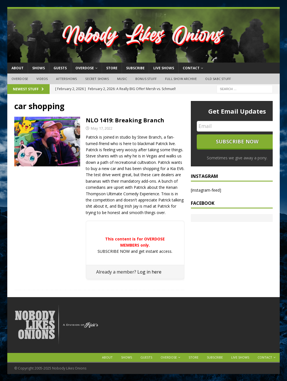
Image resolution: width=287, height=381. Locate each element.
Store (111, 68)
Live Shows (163, 68)
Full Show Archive (181, 79)
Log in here (149, 272)
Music (122, 79)
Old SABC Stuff (218, 79)
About (17, 68)
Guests (60, 68)
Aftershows (66, 79)
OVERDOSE (84, 68)
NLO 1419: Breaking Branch (125, 120)
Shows (38, 68)
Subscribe (135, 68)
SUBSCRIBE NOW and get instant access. (135, 251)
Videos (42, 79)
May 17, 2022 (101, 128)
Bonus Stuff (146, 79)
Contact (191, 68)
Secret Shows (96, 79)
